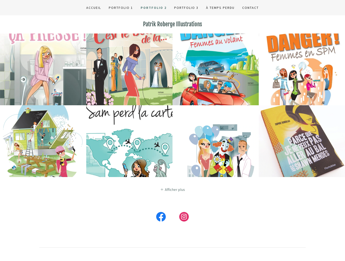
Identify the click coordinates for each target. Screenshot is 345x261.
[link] (172, 24)
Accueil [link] (93, 8)
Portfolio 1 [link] (121, 8)
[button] (172, 189)
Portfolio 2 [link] (154, 8)
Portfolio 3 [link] (186, 8)
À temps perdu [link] (220, 8)
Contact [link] (250, 8)
